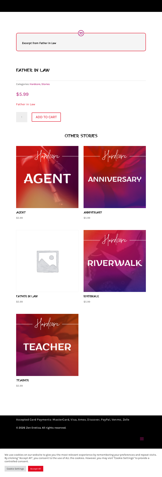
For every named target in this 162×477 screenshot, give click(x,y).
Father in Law (25, 132)
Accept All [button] (35, 468)
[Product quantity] (21, 145)
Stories (45, 112)
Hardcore (35, 112)
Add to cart (46, 145)
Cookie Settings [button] (15, 468)
